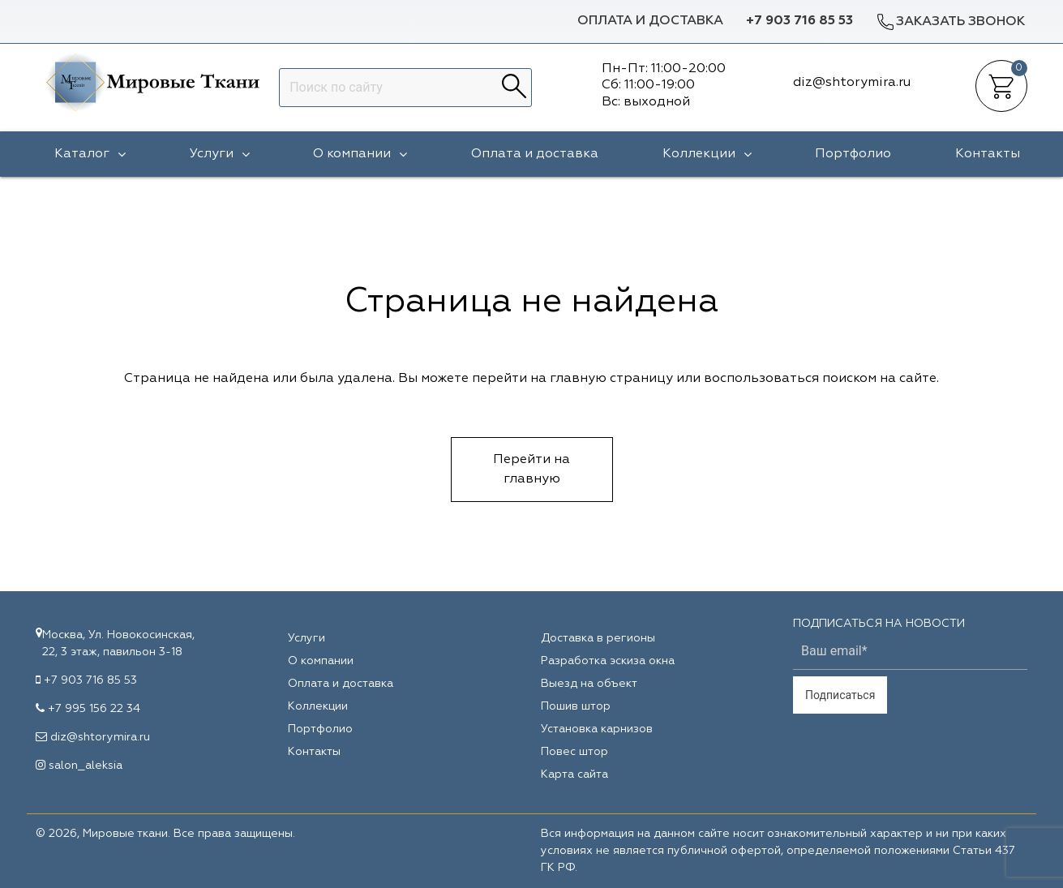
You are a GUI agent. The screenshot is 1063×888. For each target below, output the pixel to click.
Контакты (987, 154)
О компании (360, 154)
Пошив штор (576, 706)
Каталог (90, 154)
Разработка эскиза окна (608, 661)
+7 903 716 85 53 (799, 21)
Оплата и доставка (650, 21)
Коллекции (707, 154)
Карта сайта (574, 774)
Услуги (220, 154)
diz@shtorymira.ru (100, 737)
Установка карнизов (597, 729)
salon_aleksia (85, 765)
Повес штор (574, 751)
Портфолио (853, 154)
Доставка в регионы (598, 638)
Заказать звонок (950, 21)
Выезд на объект (589, 683)
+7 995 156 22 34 (94, 708)
